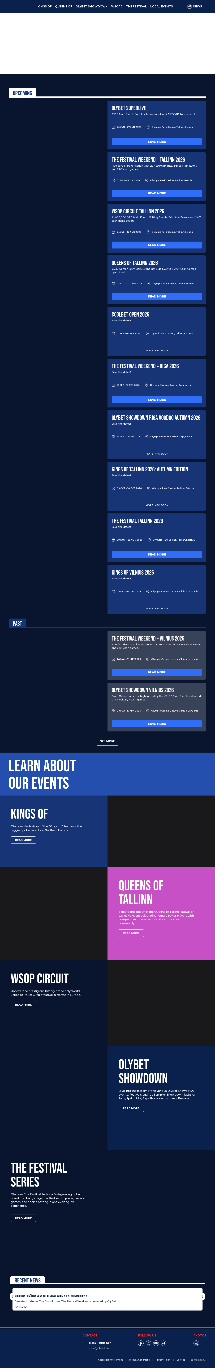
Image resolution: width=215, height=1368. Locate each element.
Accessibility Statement (110, 1358)
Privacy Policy (163, 1358)
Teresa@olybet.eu (98, 1347)
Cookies (181, 1358)
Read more (157, 141)
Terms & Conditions (139, 1358)
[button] (12, 1295)
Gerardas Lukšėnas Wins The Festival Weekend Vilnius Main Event (52, 1295)
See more (107, 741)
